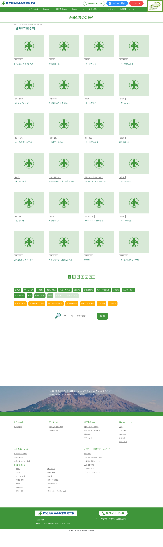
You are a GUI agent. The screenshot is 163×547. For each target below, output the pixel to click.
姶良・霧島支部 (87, 304)
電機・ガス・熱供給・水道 (56, 491)
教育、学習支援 (103, 290)
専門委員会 (88, 438)
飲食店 (17, 290)
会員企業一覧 (19, 457)
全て (120, 427)
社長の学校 (33, 9)
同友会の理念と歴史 (56, 427)
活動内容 (87, 434)
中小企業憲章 (54, 430)
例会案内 (122, 434)
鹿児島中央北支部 (37, 304)
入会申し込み (89, 469)
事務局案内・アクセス (92, 430)
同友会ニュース (78, 9)
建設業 (77, 290)
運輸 (49, 487)
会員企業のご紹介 (26, 25)
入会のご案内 (117, 3)
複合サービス (128, 290)
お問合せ (111, 9)
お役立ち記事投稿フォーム (93, 457)
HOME (16, 25)
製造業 (116, 290)
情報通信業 (88, 290)
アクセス (136, 3)
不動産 (40, 290)
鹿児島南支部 (71, 304)
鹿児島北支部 (20, 304)
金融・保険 (20, 491)
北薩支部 (112, 304)
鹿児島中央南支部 (55, 304)
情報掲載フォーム (127, 9)
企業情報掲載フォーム (92, 461)
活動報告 (122, 438)
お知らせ (122, 430)
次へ (92, 277)
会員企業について (96, 9)
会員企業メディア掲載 (22, 461)
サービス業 (28, 290)
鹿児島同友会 (61, 9)
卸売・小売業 (65, 290)
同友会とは (47, 9)
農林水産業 (19, 295)
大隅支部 (101, 304)
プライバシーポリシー (92, 472)
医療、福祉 (51, 290)
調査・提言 (123, 442)
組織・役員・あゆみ (91, 427)
